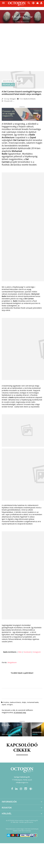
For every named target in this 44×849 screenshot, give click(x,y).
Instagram (37, 652)
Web (20, 652)
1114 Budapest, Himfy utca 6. (22, 780)
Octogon (13, 99)
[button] (28, 3)
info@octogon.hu (22, 782)
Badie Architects (15, 702)
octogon (10, 704)
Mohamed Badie (32, 702)
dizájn (24, 702)
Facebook (27, 652)
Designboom (12, 662)
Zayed (4, 704)
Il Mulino (6, 702)
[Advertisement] (22, 48)
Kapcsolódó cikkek (22, 748)
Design (18, 81)
